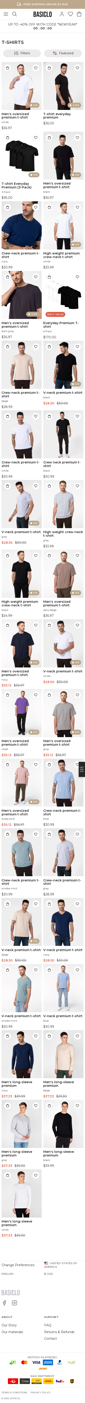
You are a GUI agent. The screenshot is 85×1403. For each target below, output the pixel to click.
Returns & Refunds (59, 1332)
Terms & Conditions (14, 1392)
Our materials (12, 1332)
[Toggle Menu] (6, 14)
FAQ (47, 1325)
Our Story (9, 1325)
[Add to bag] (7, 67)
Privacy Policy (41, 1392)
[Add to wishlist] (35, 67)
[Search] (14, 14)
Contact (50, 1339)
